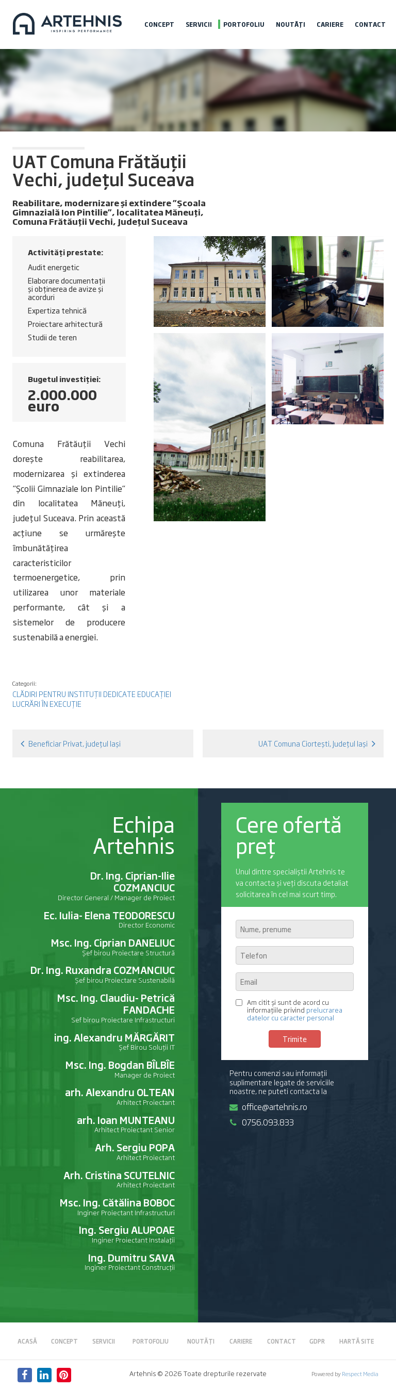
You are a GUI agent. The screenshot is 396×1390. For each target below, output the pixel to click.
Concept (159, 24)
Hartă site (356, 1341)
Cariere (330, 24)
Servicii (199, 24)
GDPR (317, 1341)
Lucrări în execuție (46, 703)
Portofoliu (244, 24)
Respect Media (360, 1373)
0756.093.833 (261, 1122)
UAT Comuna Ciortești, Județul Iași (316, 743)
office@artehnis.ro (268, 1106)
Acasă (27, 1341)
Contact (370, 24)
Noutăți (290, 24)
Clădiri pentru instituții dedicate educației (91, 693)
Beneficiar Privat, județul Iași (71, 743)
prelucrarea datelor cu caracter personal (294, 1013)
